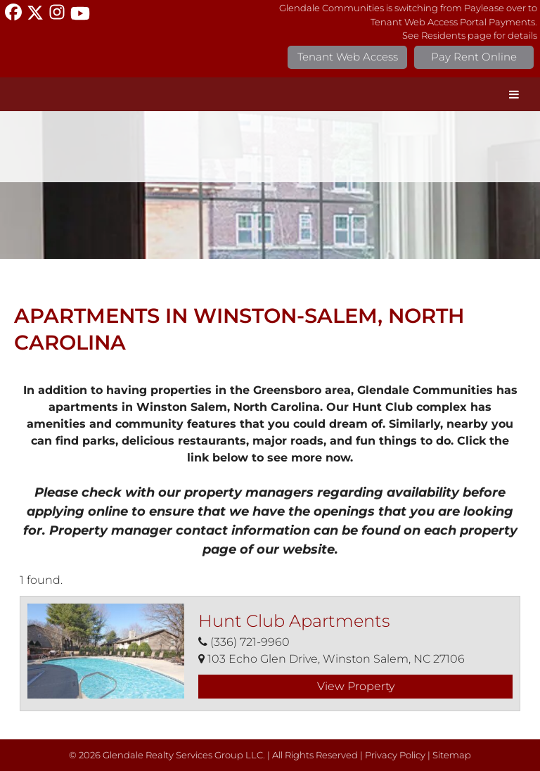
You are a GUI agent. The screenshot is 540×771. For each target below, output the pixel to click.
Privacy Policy (395, 755)
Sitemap (451, 755)
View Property (355, 686)
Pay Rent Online (474, 56)
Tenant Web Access (347, 56)
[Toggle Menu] (514, 94)
